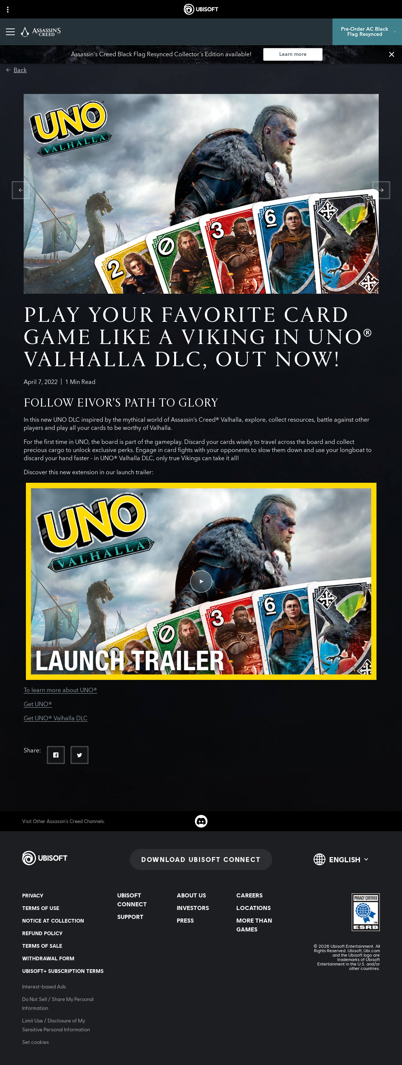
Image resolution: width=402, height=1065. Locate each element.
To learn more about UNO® (60, 690)
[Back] (16, 70)
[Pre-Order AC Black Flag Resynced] (367, 31)
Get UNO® (38, 704)
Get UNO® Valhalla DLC (56, 718)
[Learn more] (292, 54)
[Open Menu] (10, 31)
